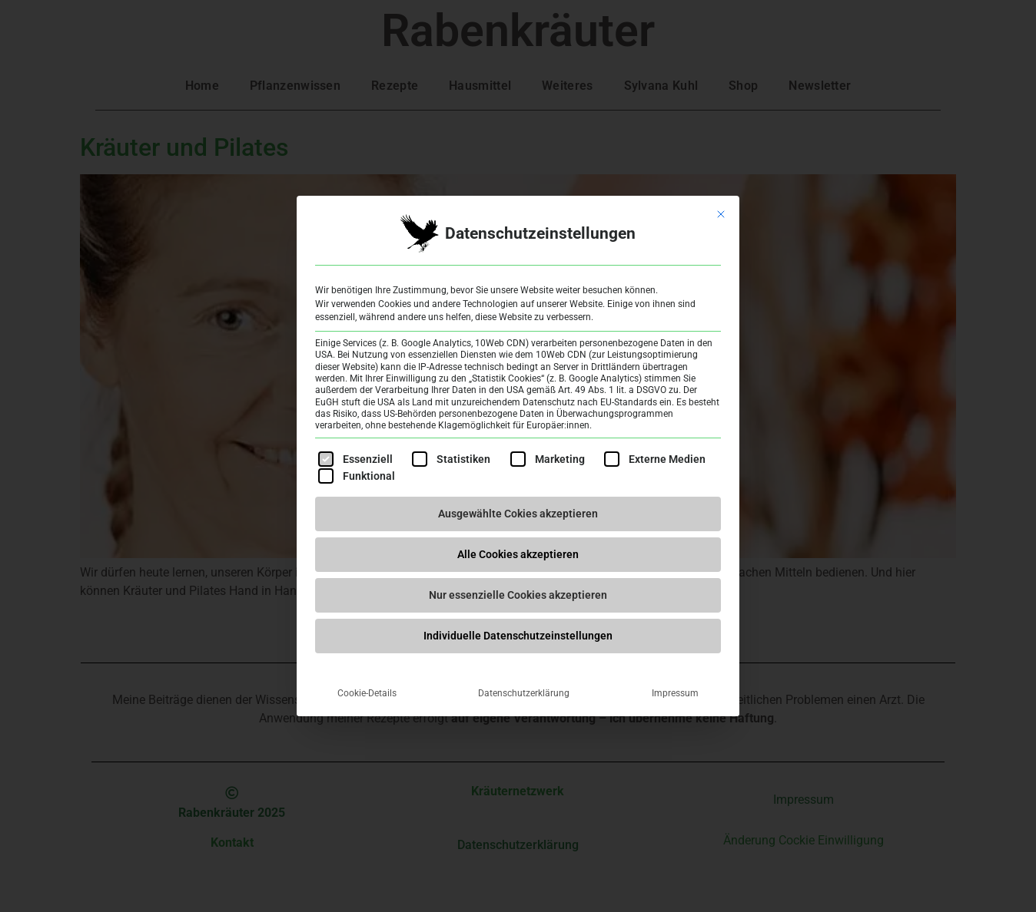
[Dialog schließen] (721, 214)
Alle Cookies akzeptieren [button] (518, 554)
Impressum (675, 693)
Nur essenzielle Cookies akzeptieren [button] (518, 595)
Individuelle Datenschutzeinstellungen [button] (518, 635)
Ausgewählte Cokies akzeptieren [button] (518, 513)
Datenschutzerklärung (523, 693)
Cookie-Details (367, 693)
